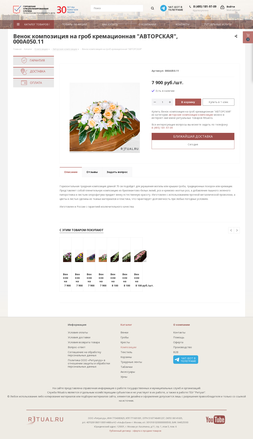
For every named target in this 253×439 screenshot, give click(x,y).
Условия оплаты (78, 332)
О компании (181, 324)
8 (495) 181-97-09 (204, 6)
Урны (124, 376)
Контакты (179, 332)
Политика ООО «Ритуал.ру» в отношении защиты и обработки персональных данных (89, 363)
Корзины (126, 357)
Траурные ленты (131, 362)
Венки (124, 332)
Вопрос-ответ (76, 347)
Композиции (128, 347)
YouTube (215, 419)
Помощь (178, 337)
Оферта (178, 342)
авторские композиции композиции (191, 114)
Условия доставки (79, 337)
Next (237, 230)
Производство (182, 347)
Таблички (126, 367)
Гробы (125, 337)
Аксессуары (128, 371)
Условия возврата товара (84, 342)
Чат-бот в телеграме (185, 359)
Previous (231, 230)
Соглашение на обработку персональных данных (84, 353)
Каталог (126, 324)
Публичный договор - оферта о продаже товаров (135, 430)
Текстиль (126, 352)
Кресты (125, 342)
